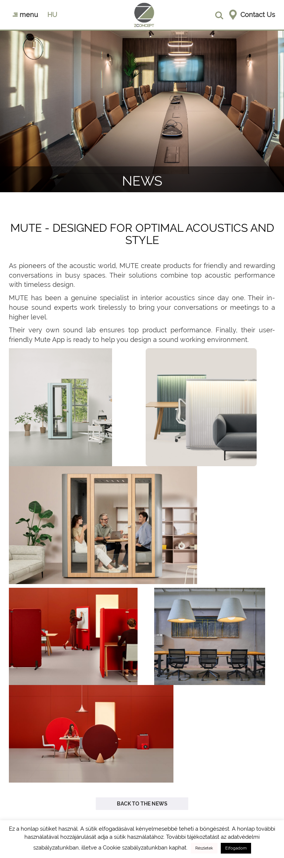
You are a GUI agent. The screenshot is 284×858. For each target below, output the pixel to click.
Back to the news (142, 804)
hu (52, 14)
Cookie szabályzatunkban (135, 847)
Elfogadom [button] (236, 848)
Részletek (204, 848)
